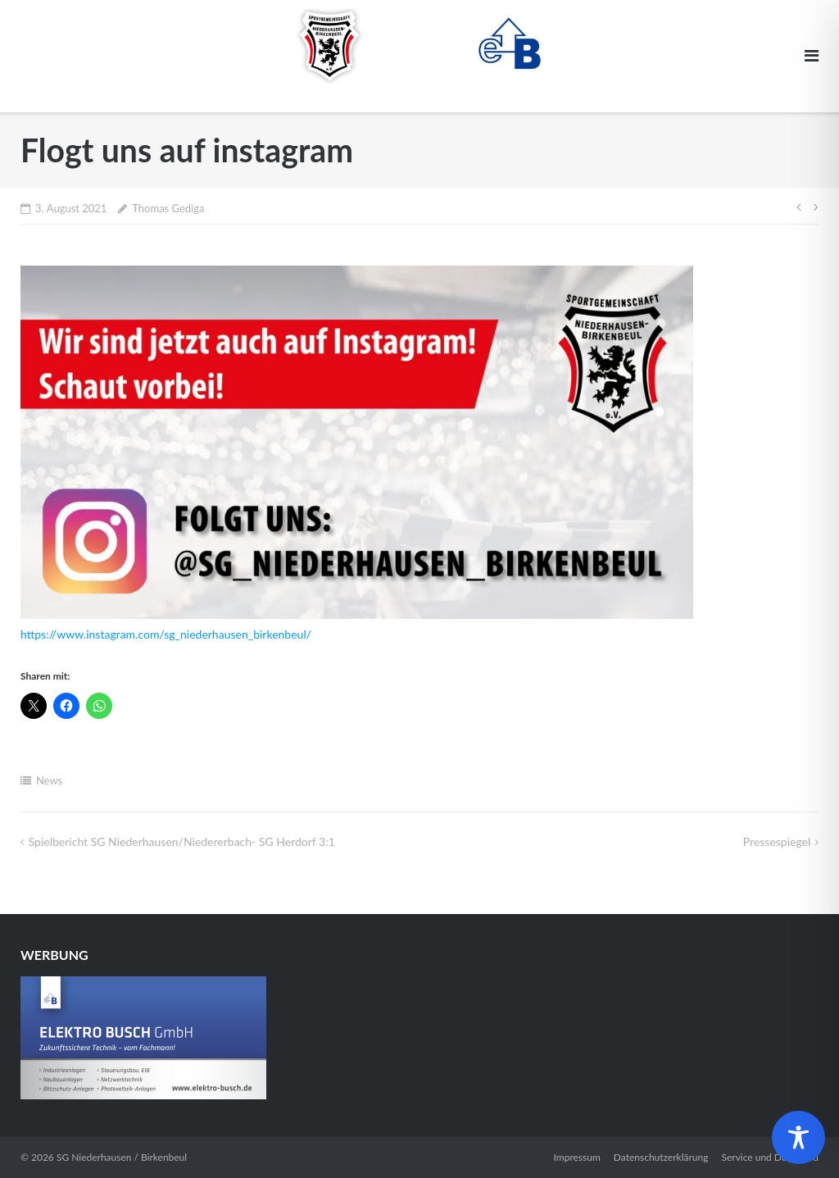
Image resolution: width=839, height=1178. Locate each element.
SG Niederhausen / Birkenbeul (122, 1157)
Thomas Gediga (168, 208)
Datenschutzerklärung (661, 1157)
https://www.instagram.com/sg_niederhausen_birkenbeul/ (165, 634)
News (49, 780)
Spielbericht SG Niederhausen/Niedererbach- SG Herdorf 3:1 (182, 841)
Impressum (577, 1157)
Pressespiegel (777, 841)
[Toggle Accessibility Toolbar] (798, 1137)
